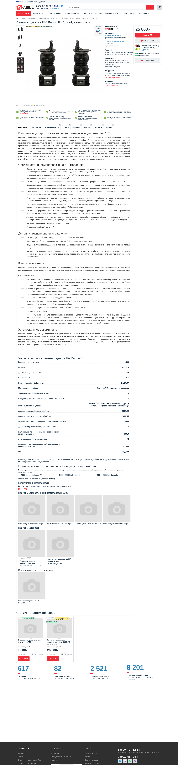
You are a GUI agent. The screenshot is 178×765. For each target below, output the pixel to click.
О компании (130, 13)
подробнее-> (24, 113)
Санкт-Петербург (91, 753)
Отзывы (98, 13)
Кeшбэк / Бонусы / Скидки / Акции (30, 760)
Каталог (23, 13)
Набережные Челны (92, 763)
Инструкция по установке (112, 77)
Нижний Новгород (91, 760)
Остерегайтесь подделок (27, 763)
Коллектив (55, 753)
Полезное (144, 13)
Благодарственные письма (61, 757)
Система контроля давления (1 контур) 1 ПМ (30, 641)
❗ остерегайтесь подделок (34, 2)
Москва (87, 757)
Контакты (87, 13)
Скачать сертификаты (111, 85)
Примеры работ (39, 13)
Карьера (54, 760)
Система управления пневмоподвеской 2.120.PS (58, 641)
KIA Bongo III (23, 489)
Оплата (20, 757)
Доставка (21, 753)
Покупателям (55, 13)
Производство (113, 13)
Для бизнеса (72, 13)
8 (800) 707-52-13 (45, 6)
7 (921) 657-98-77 (129, 756)
